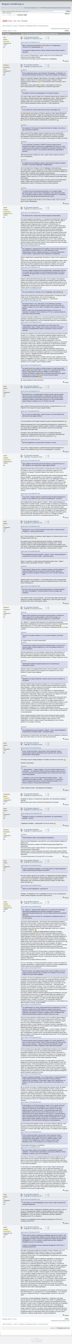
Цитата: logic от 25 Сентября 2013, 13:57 (30, 1232)
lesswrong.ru (28, 8)
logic (5, 386)
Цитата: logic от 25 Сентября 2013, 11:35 (30, 1146)
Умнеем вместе (50, 8)
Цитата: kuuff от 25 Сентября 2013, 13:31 (30, 1199)
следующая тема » (65, 28)
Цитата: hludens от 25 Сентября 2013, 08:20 (31, 885)
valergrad (6, 794)
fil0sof (35, 25)
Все (15, 30)
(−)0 (48, 38)
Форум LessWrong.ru (13, 4)
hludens (6, 65)
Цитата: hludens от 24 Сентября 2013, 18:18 (31, 288)
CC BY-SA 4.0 (37, 1338)
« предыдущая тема (55, 28)
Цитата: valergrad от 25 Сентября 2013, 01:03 (31, 813)
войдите (24, 11)
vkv (4, 37)
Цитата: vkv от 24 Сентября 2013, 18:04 (30, 411)
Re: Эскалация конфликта (31, 37)
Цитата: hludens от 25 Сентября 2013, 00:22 (31, 748)
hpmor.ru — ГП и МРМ (39, 8)
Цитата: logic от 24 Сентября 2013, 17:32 (30, 42)
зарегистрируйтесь (7, 12)
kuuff (5, 207)
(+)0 (48, 37)
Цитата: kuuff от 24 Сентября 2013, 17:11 (30, 391)
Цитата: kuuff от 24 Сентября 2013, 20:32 (30, 526)
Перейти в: (52, 1328)
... (12, 30)
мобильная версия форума (62, 8)
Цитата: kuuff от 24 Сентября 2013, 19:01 (30, 439)
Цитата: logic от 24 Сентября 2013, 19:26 (30, 460)
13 (13, 30)
